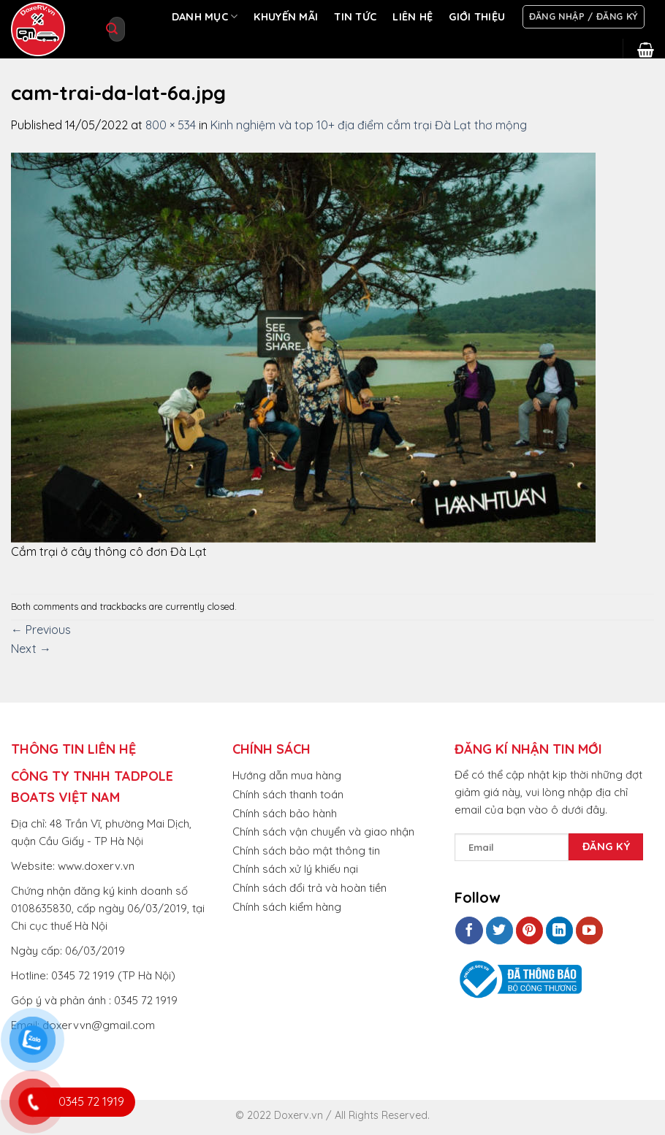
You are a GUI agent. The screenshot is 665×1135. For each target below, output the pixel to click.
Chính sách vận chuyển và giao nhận (323, 831)
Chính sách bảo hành (284, 813)
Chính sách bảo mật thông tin (306, 850)
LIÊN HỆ (412, 16)
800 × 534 (170, 125)
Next (31, 648)
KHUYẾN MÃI (286, 16)
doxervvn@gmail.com (98, 1025)
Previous (41, 629)
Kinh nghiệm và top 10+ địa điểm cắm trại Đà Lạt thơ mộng (368, 125)
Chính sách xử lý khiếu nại (295, 869)
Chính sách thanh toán (287, 794)
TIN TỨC (355, 16)
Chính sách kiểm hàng (286, 907)
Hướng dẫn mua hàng (286, 775)
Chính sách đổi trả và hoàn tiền (309, 888)
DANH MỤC (205, 16)
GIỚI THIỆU (477, 16)
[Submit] (111, 29)
